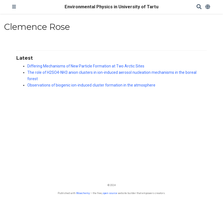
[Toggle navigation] (14, 7)
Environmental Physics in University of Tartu (111, 6)
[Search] (199, 7)
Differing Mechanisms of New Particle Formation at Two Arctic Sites (85, 66)
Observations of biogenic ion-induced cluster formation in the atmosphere (91, 85)
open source (110, 193)
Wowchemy (83, 193)
